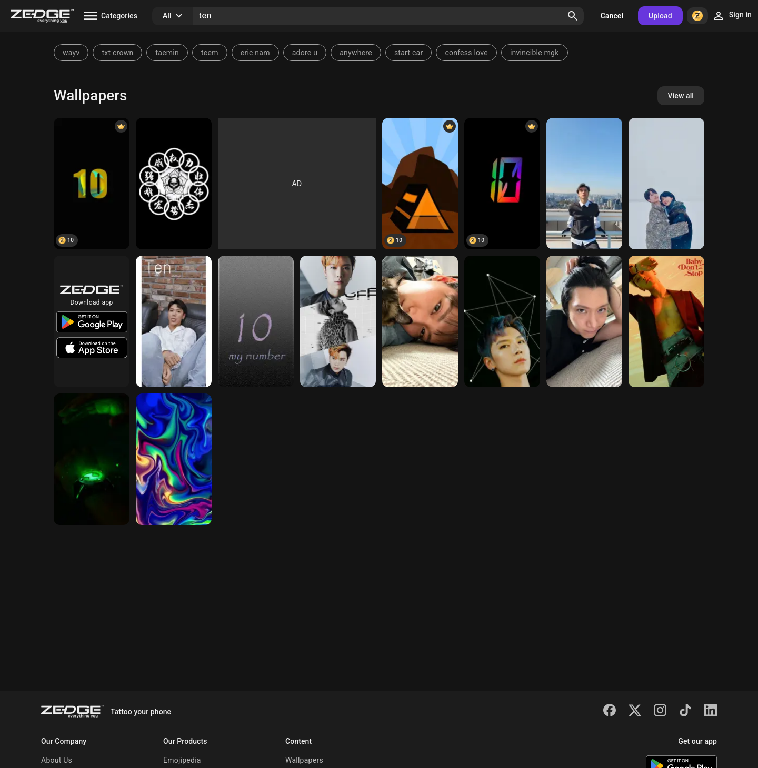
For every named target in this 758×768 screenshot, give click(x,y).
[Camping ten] (420, 183)
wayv (71, 52)
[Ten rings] (174, 183)
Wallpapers (304, 760)
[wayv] (666, 183)
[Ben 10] (91, 459)
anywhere (356, 52)
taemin (167, 52)
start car (408, 52)
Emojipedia (182, 760)
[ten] (584, 183)
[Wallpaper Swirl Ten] (174, 459)
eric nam (255, 52)
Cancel (612, 16)
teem (209, 52)
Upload (660, 16)
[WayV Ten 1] (338, 321)
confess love (466, 52)
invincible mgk (534, 52)
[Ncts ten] (502, 321)
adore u (304, 52)
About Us (56, 760)
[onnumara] (256, 321)
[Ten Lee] (420, 321)
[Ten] (91, 183)
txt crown (117, 52)
